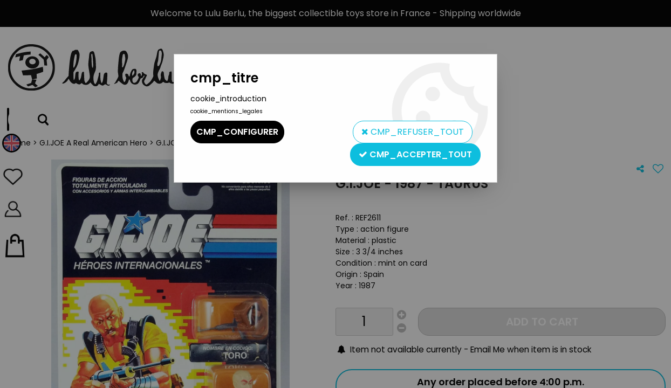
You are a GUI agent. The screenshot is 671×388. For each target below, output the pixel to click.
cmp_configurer (237, 132)
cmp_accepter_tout (415, 154)
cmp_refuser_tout (412, 132)
